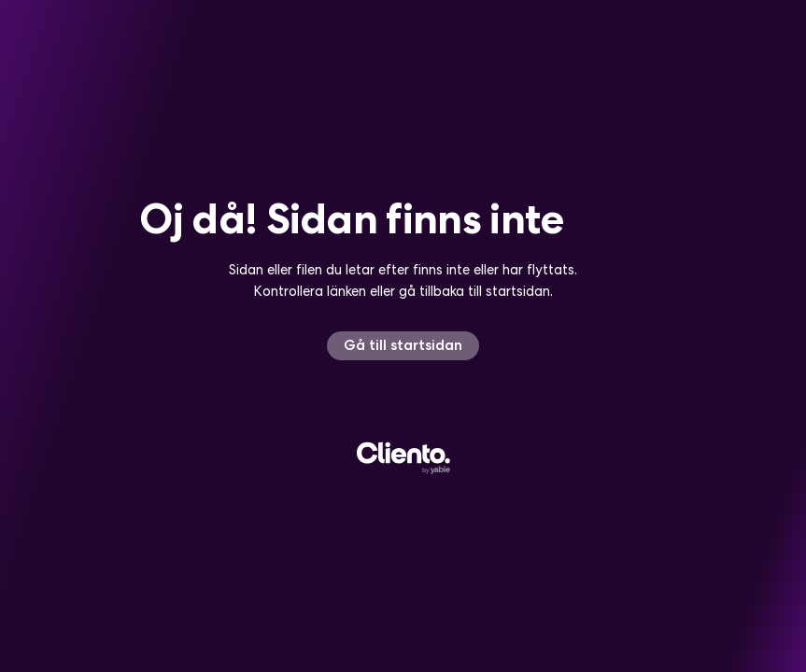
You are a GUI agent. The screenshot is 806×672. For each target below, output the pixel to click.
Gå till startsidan (403, 345)
